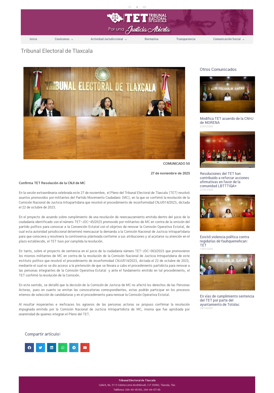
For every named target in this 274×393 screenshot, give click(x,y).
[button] (29, 347)
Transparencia (185, 39)
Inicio (33, 39)
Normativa (151, 39)
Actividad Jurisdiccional (109, 39)
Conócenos (64, 39)
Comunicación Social (228, 39)
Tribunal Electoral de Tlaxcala (57, 51)
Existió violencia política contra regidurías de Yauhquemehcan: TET (224, 241)
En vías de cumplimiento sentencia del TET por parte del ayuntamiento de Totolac (227, 300)
